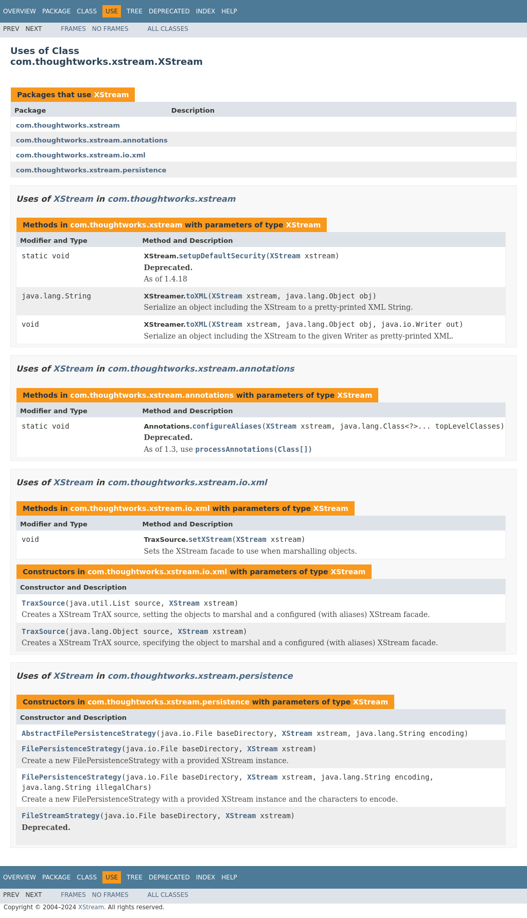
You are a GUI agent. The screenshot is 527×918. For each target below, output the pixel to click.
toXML (196, 296)
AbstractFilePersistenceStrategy (89, 733)
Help (229, 11)
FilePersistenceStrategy (71, 749)
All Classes (168, 28)
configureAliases (227, 426)
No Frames (110, 28)
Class (87, 11)
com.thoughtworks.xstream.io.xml (81, 155)
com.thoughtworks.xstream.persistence (91, 170)
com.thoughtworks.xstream (68, 125)
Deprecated (169, 11)
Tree (135, 11)
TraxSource (43, 603)
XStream (111, 95)
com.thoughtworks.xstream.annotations (92, 140)
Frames (73, 28)
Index (206, 11)
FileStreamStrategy (61, 815)
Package (56, 11)
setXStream (210, 539)
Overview (19, 11)
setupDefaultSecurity (222, 256)
